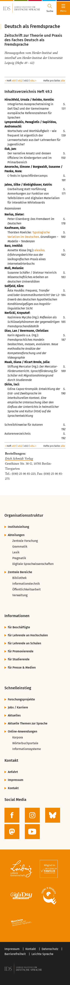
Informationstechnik (26, 583)
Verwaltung (19, 595)
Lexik (15, 552)
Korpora (17, 737)
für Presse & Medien (22, 667)
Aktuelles (14, 715)
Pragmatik (19, 558)
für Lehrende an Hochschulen (28, 635)
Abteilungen (16, 535)
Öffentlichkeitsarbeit (26, 589)
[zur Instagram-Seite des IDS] (32, 815)
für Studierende (18, 659)
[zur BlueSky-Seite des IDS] (52, 815)
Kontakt (13, 788)
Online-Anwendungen (22, 731)
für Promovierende (20, 651)
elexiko (39, 250)
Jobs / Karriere (18, 707)
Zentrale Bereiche (20, 572)
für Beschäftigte (19, 627)
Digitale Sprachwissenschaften (33, 564)
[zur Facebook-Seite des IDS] (11, 815)
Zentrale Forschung (25, 541)
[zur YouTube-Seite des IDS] (32, 831)
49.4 (32, 80)
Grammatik (19, 546)
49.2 (20, 80)
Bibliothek (19, 578)
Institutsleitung (18, 527)
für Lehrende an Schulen (24, 643)
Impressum (15, 780)
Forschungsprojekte (21, 699)
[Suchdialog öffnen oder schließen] (50, 8)
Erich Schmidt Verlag (19, 458)
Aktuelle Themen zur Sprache (27, 723)
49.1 (14, 80)
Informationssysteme (26, 749)
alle (63, 80)
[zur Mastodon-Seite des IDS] (11, 831)
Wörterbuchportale (25, 743)
